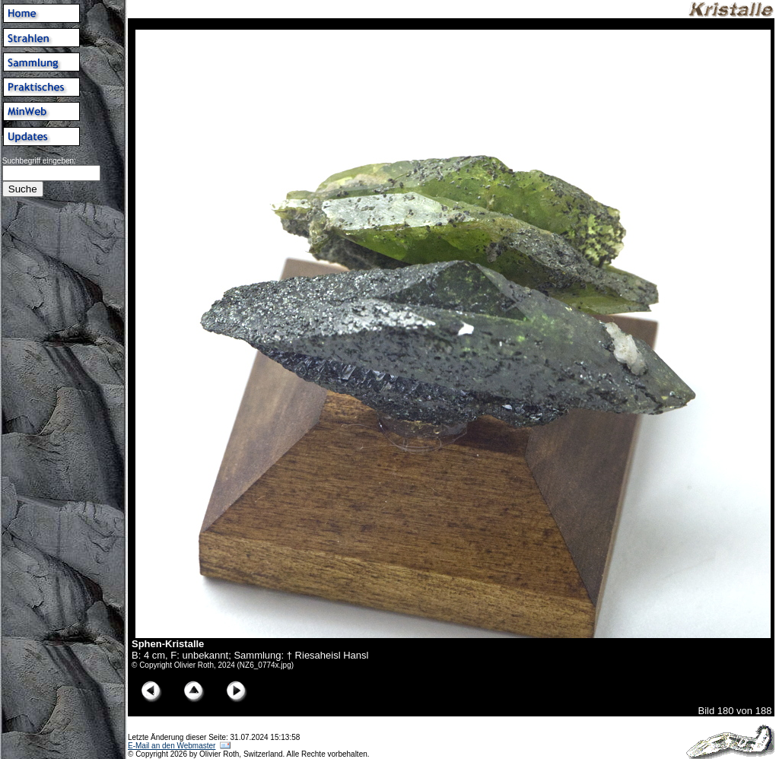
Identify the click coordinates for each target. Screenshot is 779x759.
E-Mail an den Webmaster (171, 746)
